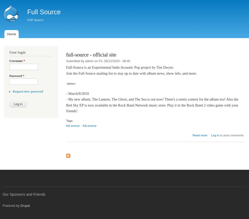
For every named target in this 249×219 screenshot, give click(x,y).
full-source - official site (91, 55)
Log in (215, 135)
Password (16, 76)
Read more (200, 135)
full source (73, 125)
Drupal (25, 206)
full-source (89, 125)
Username (17, 61)
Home (11, 34)
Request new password (28, 91)
